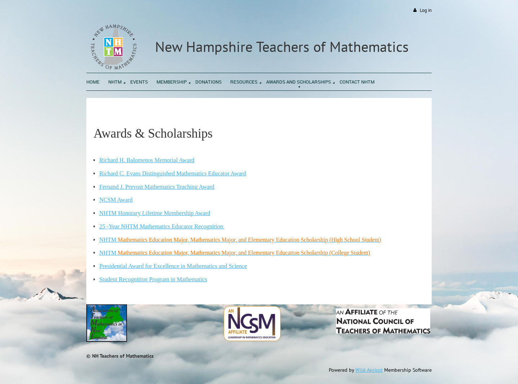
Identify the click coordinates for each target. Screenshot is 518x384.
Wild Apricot (369, 370)
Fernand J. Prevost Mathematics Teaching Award (156, 186)
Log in (426, 10)
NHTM (240, 240)
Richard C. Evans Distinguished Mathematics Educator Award (172, 173)
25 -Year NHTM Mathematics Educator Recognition (161, 226)
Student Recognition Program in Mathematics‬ (153, 279)
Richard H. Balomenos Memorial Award (146, 160)
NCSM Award (116, 199)
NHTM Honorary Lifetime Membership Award (154, 213)
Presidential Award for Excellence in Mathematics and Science (173, 266)
